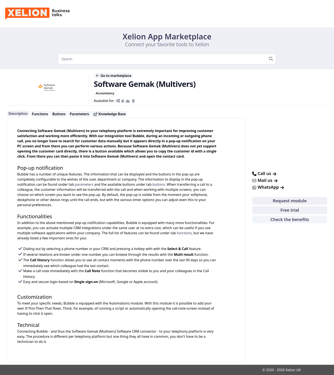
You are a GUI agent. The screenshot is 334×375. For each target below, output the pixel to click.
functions (184, 233)
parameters (84, 184)
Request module (290, 201)
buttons (159, 184)
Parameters (79, 114)
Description (18, 113)
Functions (40, 114)
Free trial (289, 210)
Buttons (59, 114)
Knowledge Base (109, 114)
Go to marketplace (113, 75)
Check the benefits (289, 219)
